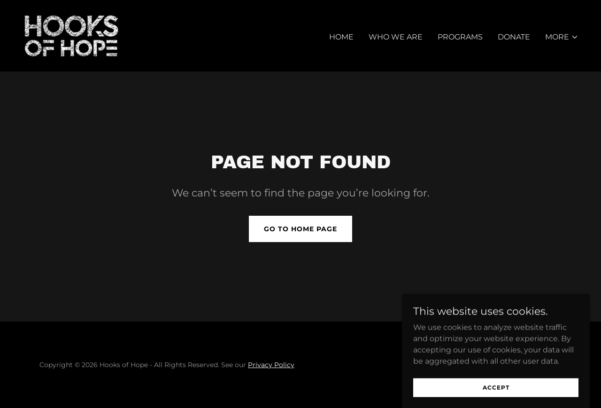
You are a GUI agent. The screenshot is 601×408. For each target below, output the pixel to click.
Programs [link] (460, 36)
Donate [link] (514, 36)
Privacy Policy (271, 365)
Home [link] (341, 36)
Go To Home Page (300, 229)
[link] (71, 35)
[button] (561, 37)
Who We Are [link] (396, 36)
